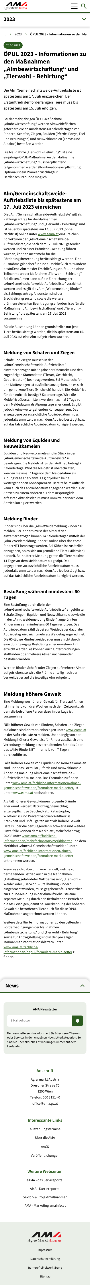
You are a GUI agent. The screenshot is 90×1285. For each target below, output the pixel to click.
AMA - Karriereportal (45, 1188)
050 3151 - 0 (51, 1097)
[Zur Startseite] (15, 6)
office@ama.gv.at (45, 1103)
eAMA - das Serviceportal (45, 1180)
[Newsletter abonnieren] (77, 1021)
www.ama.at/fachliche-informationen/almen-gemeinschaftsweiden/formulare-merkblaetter (42, 785)
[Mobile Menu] (74, 6)
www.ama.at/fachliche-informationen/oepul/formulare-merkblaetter (38, 949)
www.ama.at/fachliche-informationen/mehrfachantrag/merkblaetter (38, 838)
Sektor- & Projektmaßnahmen (45, 1197)
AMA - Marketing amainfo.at (45, 1205)
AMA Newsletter (45, 1009)
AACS (45, 1146)
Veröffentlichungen (45, 1155)
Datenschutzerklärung (45, 1259)
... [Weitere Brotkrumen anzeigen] (5, 34)
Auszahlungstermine (45, 1129)
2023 (18, 34)
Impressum (45, 1250)
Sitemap (45, 1276)
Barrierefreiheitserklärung (45, 1268)
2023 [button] (9, 19)
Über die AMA (45, 1137)
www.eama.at (48, 234)
